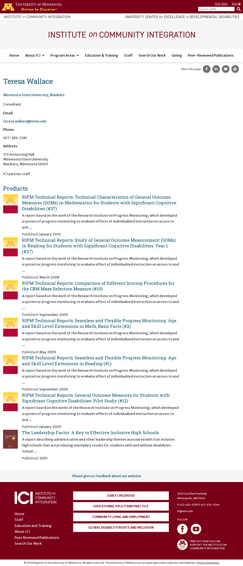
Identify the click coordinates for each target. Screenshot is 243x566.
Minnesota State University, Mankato (34, 95)
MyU (236, 4)
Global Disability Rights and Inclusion (121, 527)
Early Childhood (121, 495)
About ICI (33, 55)
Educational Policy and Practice (121, 506)
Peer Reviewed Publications (37, 537)
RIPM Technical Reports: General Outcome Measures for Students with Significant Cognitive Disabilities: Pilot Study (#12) (96, 398)
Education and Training (33, 526)
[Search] (238, 9)
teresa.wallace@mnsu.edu (24, 121)
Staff (128, 55)
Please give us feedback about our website (106, 476)
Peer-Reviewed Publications (211, 55)
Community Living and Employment (121, 517)
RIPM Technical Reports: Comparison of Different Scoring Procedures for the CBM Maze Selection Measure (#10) (98, 286)
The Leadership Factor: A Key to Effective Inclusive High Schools (90, 432)
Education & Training (101, 55)
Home (14, 55)
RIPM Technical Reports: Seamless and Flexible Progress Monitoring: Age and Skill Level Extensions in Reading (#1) (99, 360)
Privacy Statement (208, 562)
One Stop (221, 4)
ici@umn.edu (185, 511)
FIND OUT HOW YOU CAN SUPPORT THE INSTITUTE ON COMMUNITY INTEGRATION (201, 544)
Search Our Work (152, 55)
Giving (177, 55)
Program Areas (62, 55)
